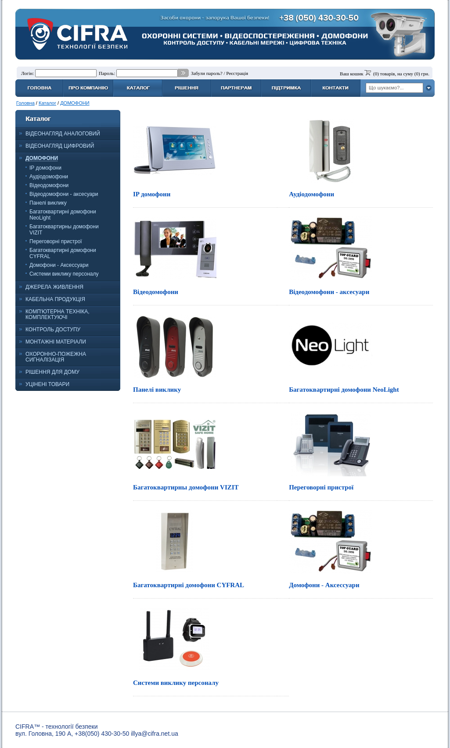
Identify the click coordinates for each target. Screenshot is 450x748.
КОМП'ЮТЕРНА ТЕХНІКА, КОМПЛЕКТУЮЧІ (57, 314)
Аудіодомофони (48, 177)
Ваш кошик (351, 73)
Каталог (47, 103)
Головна (25, 103)
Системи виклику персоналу (64, 274)
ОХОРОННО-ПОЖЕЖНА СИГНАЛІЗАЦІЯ (55, 357)
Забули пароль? (207, 73)
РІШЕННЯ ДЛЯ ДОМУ (52, 372)
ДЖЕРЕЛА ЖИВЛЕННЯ (54, 287)
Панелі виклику (48, 203)
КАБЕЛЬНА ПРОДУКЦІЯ (55, 299)
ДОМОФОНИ (75, 103)
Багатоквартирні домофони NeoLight (344, 389)
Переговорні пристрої (55, 241)
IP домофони (45, 168)
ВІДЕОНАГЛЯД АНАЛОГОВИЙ (62, 134)
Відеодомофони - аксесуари (63, 194)
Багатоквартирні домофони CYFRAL (188, 584)
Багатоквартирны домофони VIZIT (186, 487)
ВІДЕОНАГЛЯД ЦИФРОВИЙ (59, 146)
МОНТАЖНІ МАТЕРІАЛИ (55, 342)
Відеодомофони (48, 185)
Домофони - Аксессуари (58, 265)
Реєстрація (237, 73)
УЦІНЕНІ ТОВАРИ (47, 384)
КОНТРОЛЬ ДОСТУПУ (52, 329)
